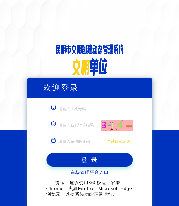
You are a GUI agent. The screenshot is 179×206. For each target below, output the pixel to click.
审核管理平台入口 (90, 172)
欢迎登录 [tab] (61, 88)
